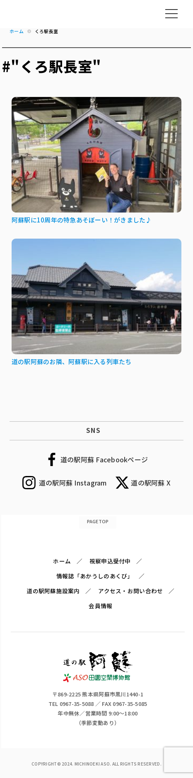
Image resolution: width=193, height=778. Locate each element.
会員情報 (100, 606)
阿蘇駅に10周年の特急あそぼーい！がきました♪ (82, 219)
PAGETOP (98, 521)
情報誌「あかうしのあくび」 (94, 576)
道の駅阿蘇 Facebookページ (104, 459)
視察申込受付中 (110, 561)
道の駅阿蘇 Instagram (73, 483)
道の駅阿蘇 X (151, 483)
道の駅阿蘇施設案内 (53, 591)
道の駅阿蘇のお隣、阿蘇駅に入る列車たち (72, 361)
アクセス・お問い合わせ (130, 591)
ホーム (62, 561)
